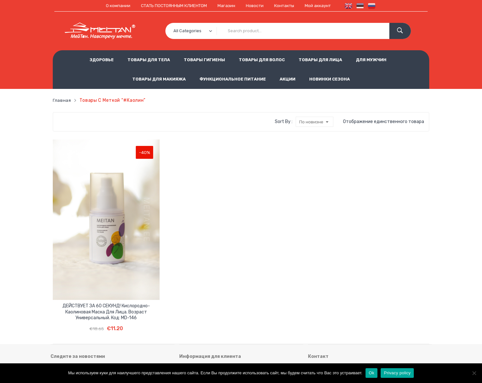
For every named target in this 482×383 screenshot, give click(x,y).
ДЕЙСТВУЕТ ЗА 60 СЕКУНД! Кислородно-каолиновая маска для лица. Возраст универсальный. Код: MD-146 (83, 248)
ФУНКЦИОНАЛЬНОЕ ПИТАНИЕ (232, 79)
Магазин (227, 5)
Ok (371, 372)
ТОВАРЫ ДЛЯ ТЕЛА (148, 59)
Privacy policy (397, 372)
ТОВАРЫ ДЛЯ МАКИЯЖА (159, 79)
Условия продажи (198, 314)
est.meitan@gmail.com (332, 346)
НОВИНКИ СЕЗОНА (329, 79)
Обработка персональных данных (260, 314)
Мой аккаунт (321, 5)
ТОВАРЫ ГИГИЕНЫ (204, 59)
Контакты (286, 5)
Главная (62, 100)
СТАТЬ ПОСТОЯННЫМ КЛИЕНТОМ (172, 5)
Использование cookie (203, 325)
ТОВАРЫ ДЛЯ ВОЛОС (262, 59)
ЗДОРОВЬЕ (101, 59)
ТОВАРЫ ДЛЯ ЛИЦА (320, 59)
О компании (114, 5)
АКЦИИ (287, 79)
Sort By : (283, 121)
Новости (255, 5)
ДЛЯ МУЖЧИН (371, 59)
